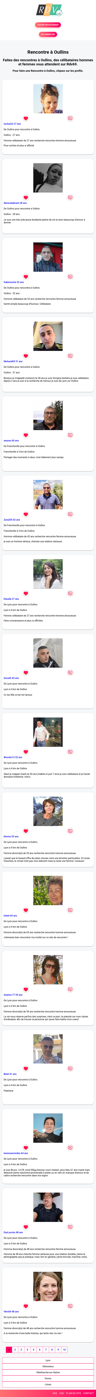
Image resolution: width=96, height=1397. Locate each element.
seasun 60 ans (11, 440)
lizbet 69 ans (10, 915)
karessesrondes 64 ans (16, 1153)
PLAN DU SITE (73, 1393)
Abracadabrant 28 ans (15, 203)
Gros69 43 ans (11, 678)
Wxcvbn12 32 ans (13, 757)
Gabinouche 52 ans (14, 282)
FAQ (55, 1393)
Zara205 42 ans (12, 519)
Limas (48, 1384)
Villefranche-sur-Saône (48, 1372)
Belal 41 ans (10, 1074)
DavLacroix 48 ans (13, 1232)
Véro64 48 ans (11, 1311)
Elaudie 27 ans (11, 599)
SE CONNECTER (48, 34)
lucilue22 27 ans (12, 123)
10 (64, 1349)
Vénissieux (48, 1366)
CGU (61, 1393)
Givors (48, 1378)
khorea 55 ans (11, 836)
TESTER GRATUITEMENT (48, 25)
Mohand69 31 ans (13, 361)
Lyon (48, 1360)
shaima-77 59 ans (13, 994)
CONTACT (88, 1393)
